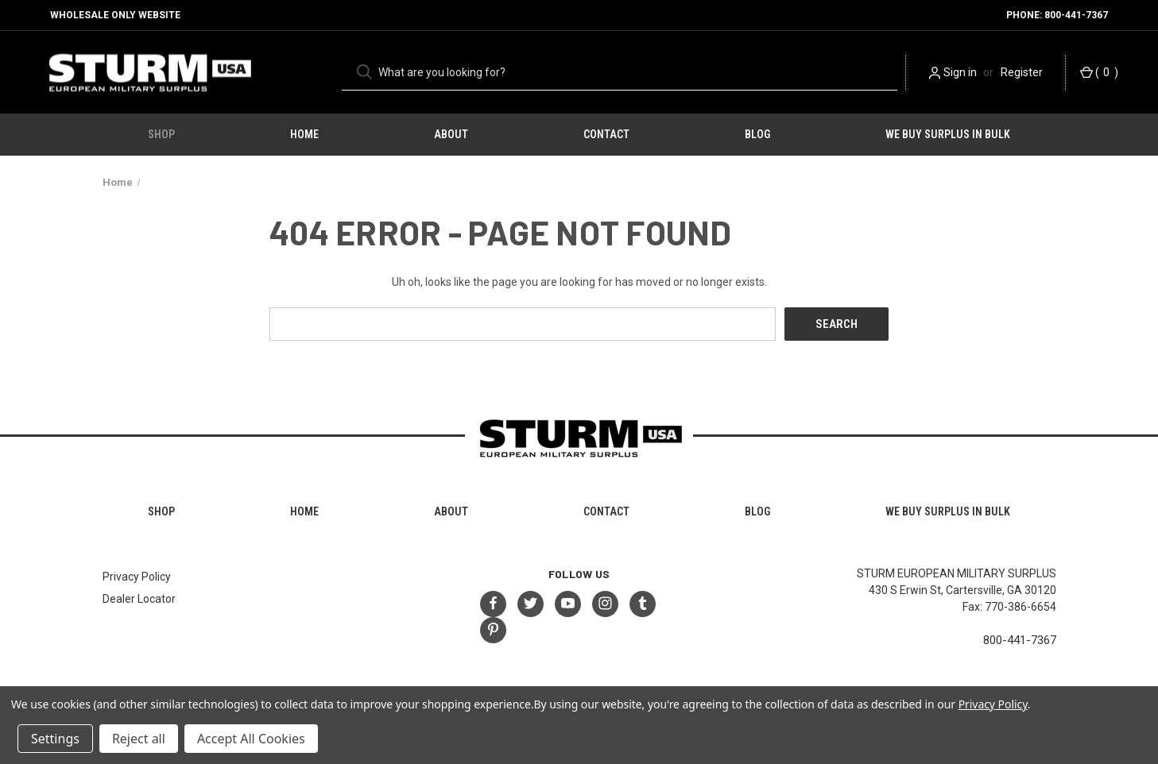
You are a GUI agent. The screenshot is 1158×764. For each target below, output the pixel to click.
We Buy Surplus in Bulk (947, 134)
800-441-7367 (1019, 640)
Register (1022, 72)
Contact (606, 134)
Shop (161, 134)
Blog (757, 134)
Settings (55, 738)
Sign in (960, 72)
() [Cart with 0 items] (1099, 72)
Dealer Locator (139, 598)
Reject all (138, 738)
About (451, 134)
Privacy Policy (137, 576)
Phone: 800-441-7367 (1057, 15)
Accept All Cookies (251, 738)
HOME (304, 134)
